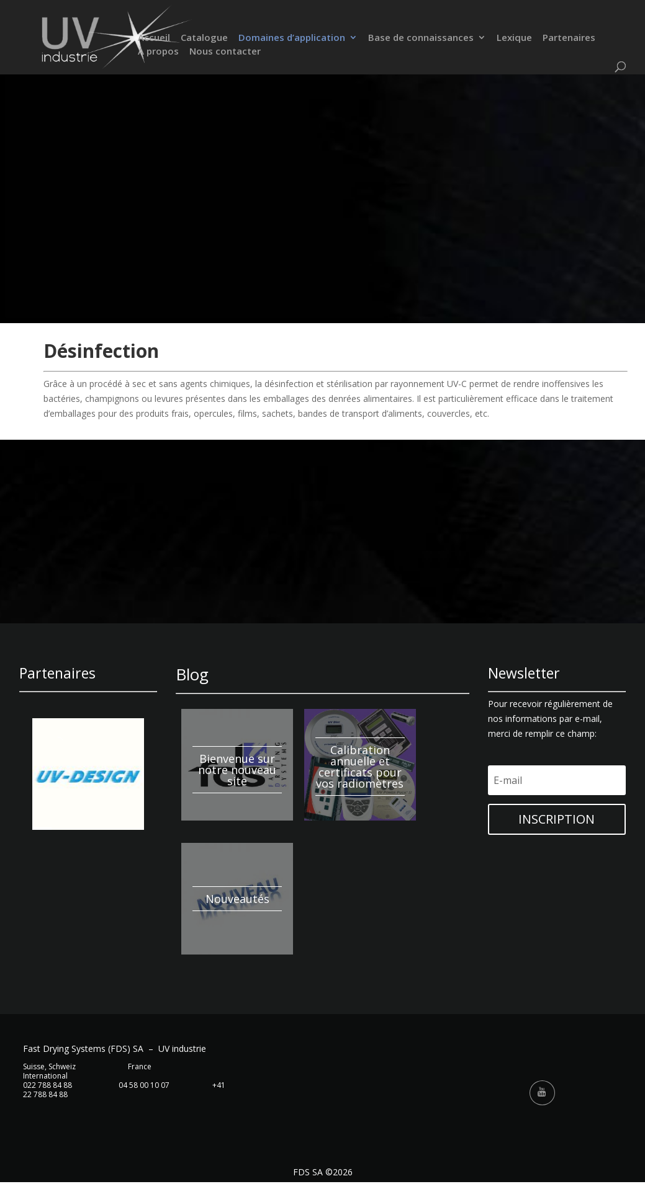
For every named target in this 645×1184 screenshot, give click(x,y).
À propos (158, 52)
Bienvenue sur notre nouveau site (237, 769)
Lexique (514, 38)
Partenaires (569, 38)
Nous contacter (225, 52)
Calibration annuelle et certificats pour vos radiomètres (360, 766)
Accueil (154, 38)
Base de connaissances (421, 38)
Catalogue (204, 38)
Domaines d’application (291, 38)
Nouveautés (237, 898)
